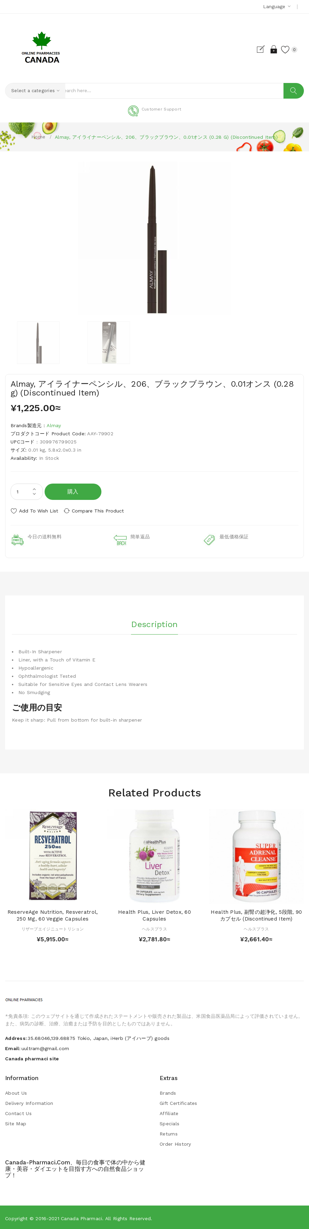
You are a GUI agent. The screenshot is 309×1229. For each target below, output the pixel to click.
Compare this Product (102, 511)
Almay (54, 425)
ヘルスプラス (154, 927)
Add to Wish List (38, 511)
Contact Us (18, 1111)
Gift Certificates (178, 1101)
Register (257, 49)
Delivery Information (29, 1101)
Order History (175, 1142)
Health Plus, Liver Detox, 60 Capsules (154, 913)
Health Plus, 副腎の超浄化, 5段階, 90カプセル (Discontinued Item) (256, 913)
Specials (169, 1122)
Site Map (15, 1122)
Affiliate (169, 1111)
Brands (168, 1091)
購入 (73, 491)
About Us (16, 1091)
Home (38, 136)
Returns (169, 1132)
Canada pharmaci (81, 1216)
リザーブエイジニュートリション (52, 927)
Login (269, 49)
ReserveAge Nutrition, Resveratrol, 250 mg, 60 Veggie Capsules (52, 913)
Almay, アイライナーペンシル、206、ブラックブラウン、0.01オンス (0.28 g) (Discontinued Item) (166, 137)
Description (154, 621)
